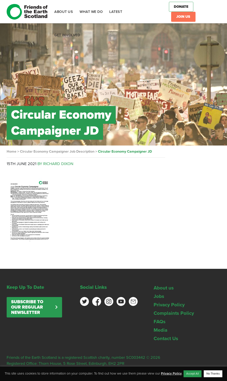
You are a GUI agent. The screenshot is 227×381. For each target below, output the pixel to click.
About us (164, 288)
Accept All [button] (192, 373)
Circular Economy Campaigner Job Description (57, 151)
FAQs (160, 322)
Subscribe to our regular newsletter (27, 307)
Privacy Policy (169, 305)
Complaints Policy (174, 313)
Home (11, 151)
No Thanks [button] (213, 373)
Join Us (183, 16)
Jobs (159, 296)
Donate (181, 6)
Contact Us (166, 338)
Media (160, 330)
